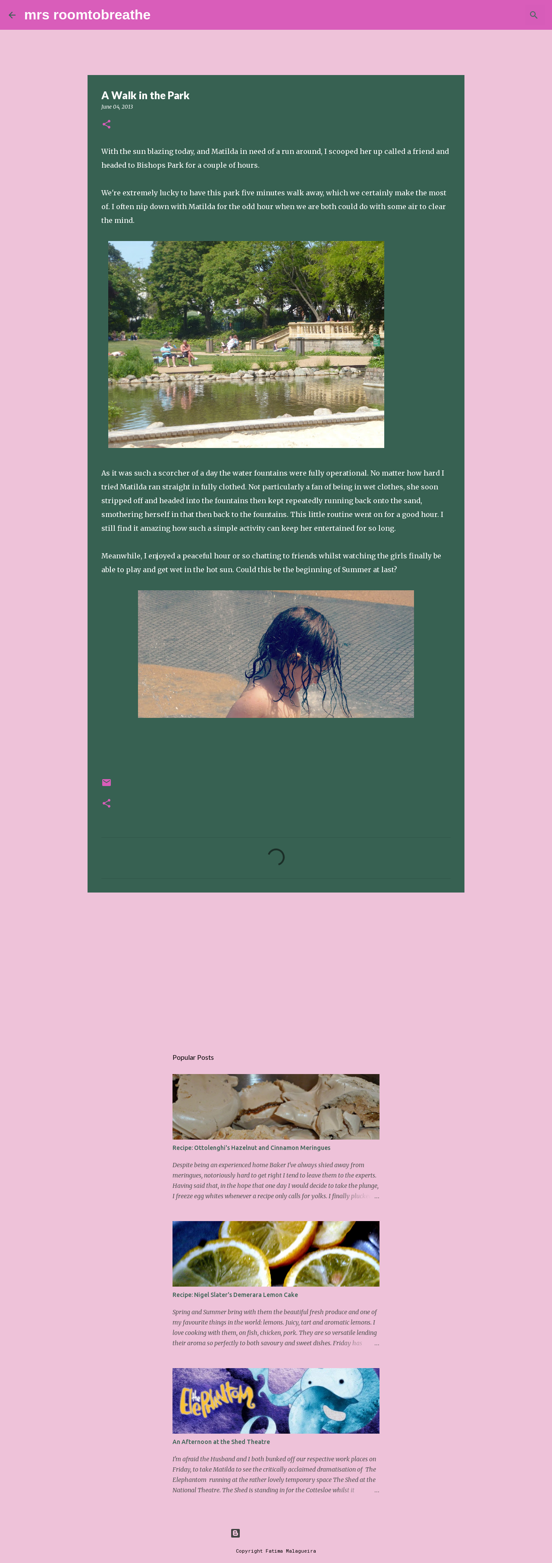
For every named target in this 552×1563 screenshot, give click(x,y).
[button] (106, 125)
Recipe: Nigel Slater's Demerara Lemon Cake (235, 1294)
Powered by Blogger (276, 1533)
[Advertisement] (276, 965)
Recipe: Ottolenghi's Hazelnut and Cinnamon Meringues (251, 1147)
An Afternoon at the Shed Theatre (221, 1441)
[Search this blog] (500, 15)
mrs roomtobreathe (87, 14)
